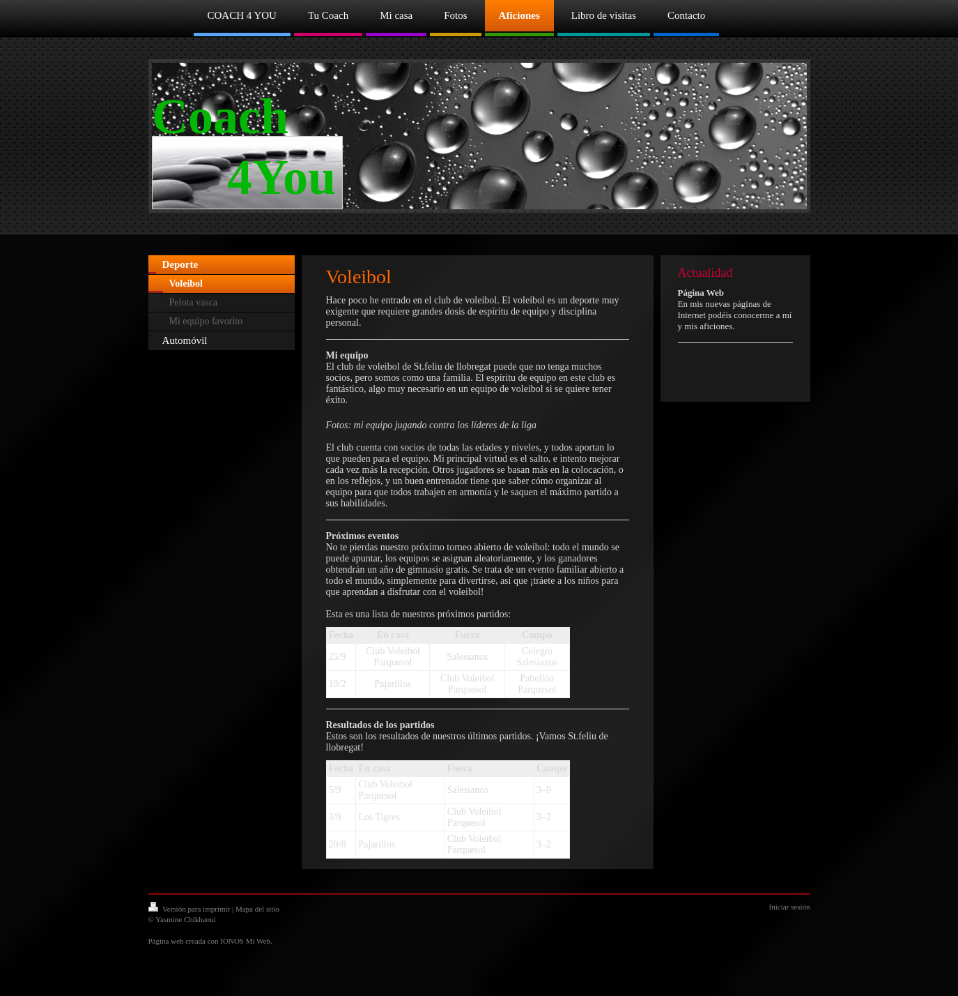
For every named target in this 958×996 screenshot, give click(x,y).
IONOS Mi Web (245, 941)
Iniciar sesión (789, 907)
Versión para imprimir (190, 909)
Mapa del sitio (257, 909)
